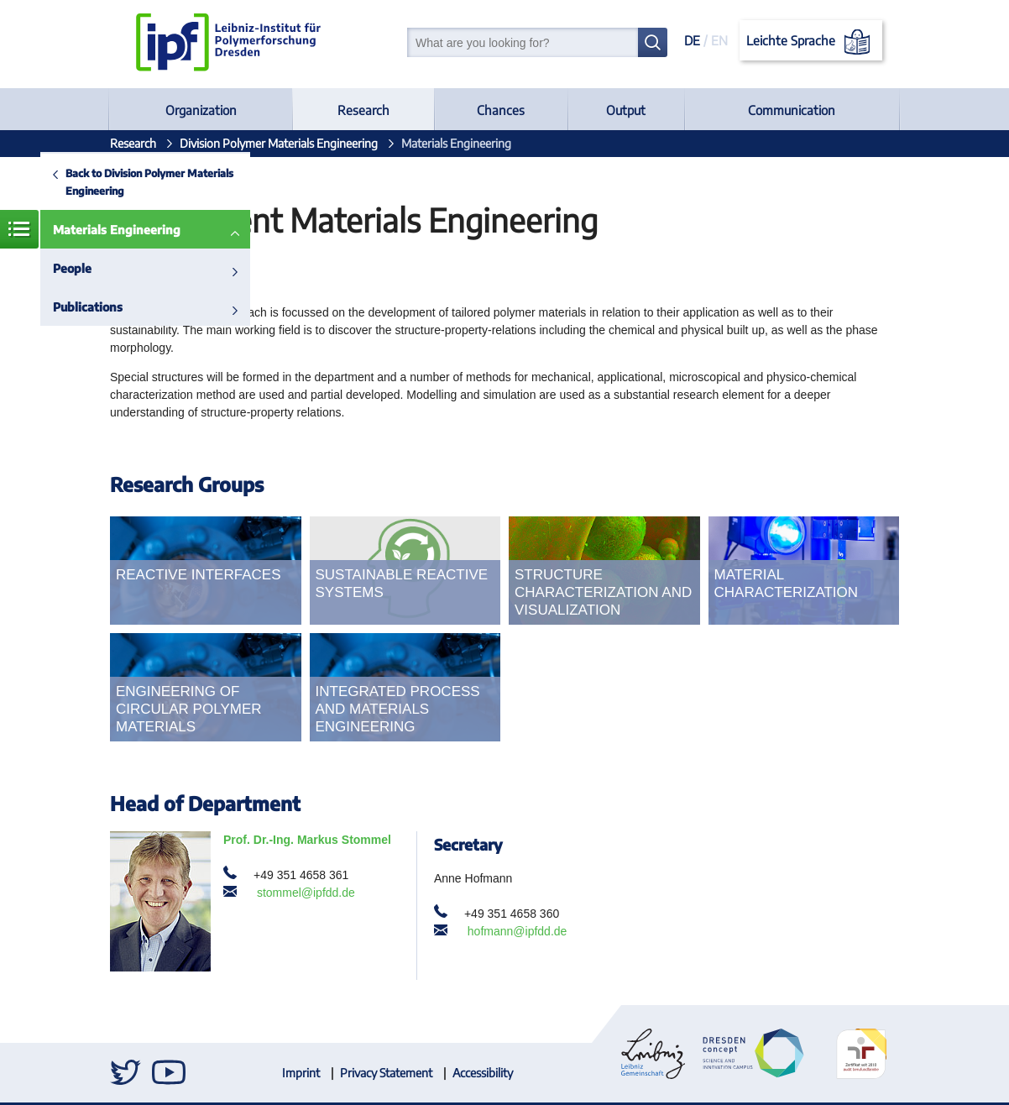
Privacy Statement (386, 1073)
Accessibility (482, 1073)
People (72, 268)
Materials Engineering (116, 230)
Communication (791, 110)
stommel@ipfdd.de (306, 892)
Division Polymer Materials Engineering (279, 143)
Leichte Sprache (811, 42)
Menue (19, 229)
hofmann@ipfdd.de (517, 931)
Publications (88, 307)
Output (626, 110)
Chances (501, 110)
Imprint (301, 1073)
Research (363, 110)
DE (692, 40)
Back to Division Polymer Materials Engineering (149, 181)
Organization (201, 110)
